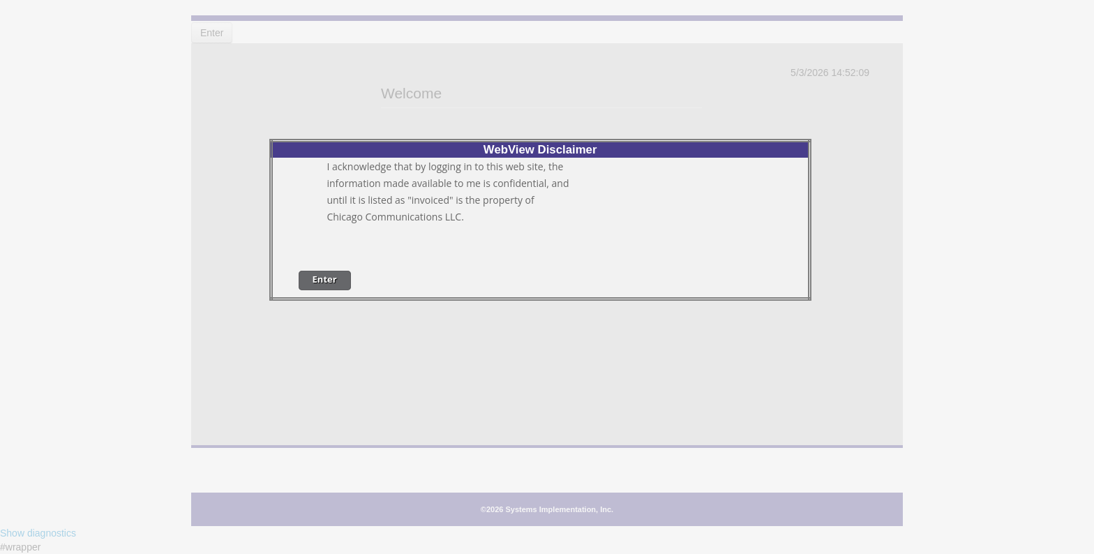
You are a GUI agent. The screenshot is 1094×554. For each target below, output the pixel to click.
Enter (325, 279)
